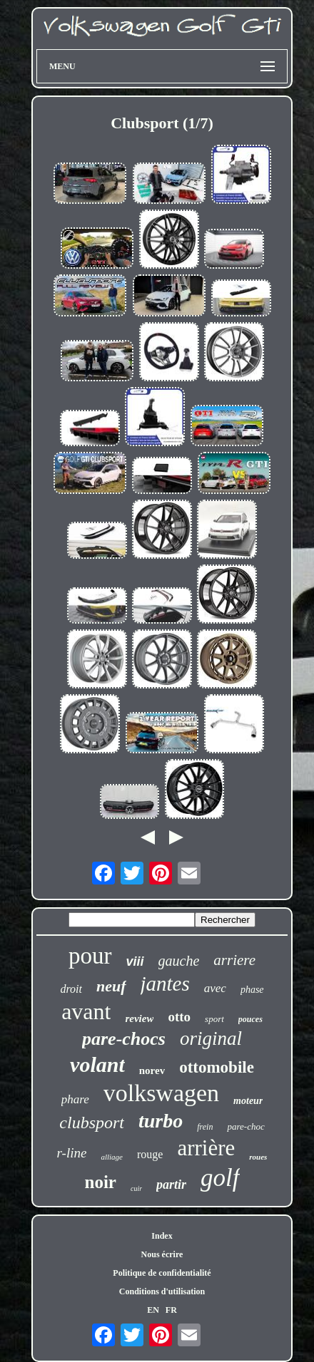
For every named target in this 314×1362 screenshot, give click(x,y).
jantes (165, 983)
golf (220, 1178)
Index (161, 1236)
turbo (160, 1121)
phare (75, 1099)
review (139, 1018)
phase (252, 989)
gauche (179, 961)
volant (97, 1064)
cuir (136, 1188)
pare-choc (245, 1126)
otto (179, 1016)
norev (152, 1070)
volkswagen (161, 1093)
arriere (234, 960)
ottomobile (216, 1067)
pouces (250, 1019)
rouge (150, 1154)
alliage (112, 1156)
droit (71, 989)
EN (153, 1310)
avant (86, 1011)
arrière (206, 1147)
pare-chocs (124, 1038)
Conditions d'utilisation (162, 1291)
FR (171, 1310)
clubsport (91, 1122)
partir (171, 1184)
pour (90, 956)
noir (100, 1182)
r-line (72, 1152)
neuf (111, 986)
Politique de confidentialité (162, 1273)
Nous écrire (162, 1254)
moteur (248, 1100)
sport (214, 1018)
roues (258, 1156)
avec (215, 988)
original (211, 1038)
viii (135, 961)
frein (205, 1127)
